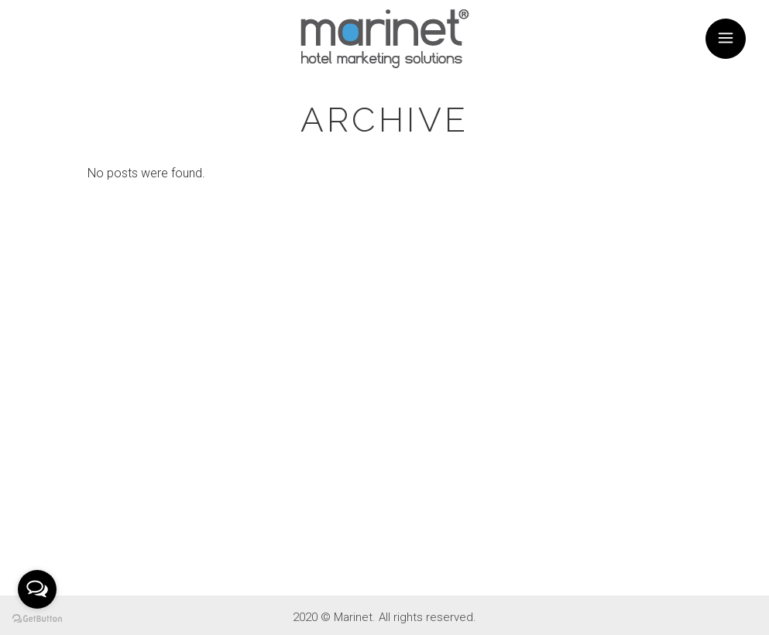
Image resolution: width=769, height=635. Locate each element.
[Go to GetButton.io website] (37, 619)
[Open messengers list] (37, 589)
